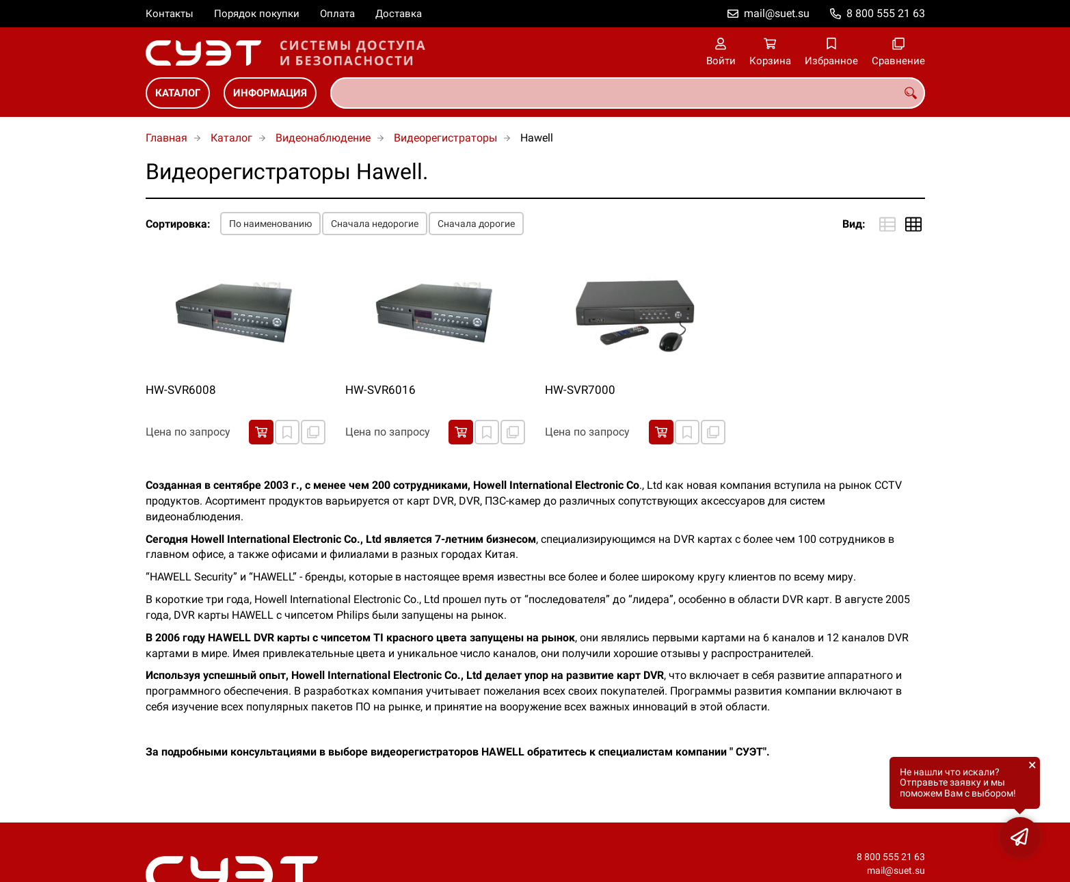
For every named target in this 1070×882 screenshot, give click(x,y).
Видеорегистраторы (445, 137)
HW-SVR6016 (380, 390)
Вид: (854, 223)
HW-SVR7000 (580, 390)
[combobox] (627, 93)
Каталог (177, 93)
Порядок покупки (256, 14)
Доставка (398, 14)
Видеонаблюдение (323, 137)
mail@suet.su (777, 13)
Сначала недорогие (374, 223)
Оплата (337, 14)
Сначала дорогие (476, 223)
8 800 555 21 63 (885, 13)
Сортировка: (178, 223)
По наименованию (270, 223)
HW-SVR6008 (181, 390)
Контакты (169, 14)
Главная (166, 137)
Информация (270, 93)
